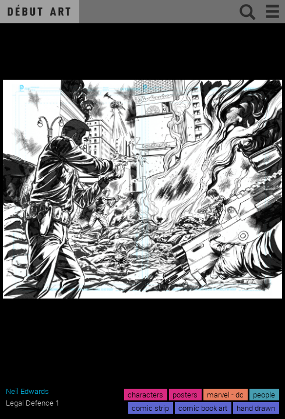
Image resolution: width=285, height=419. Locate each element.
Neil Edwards (27, 391)
